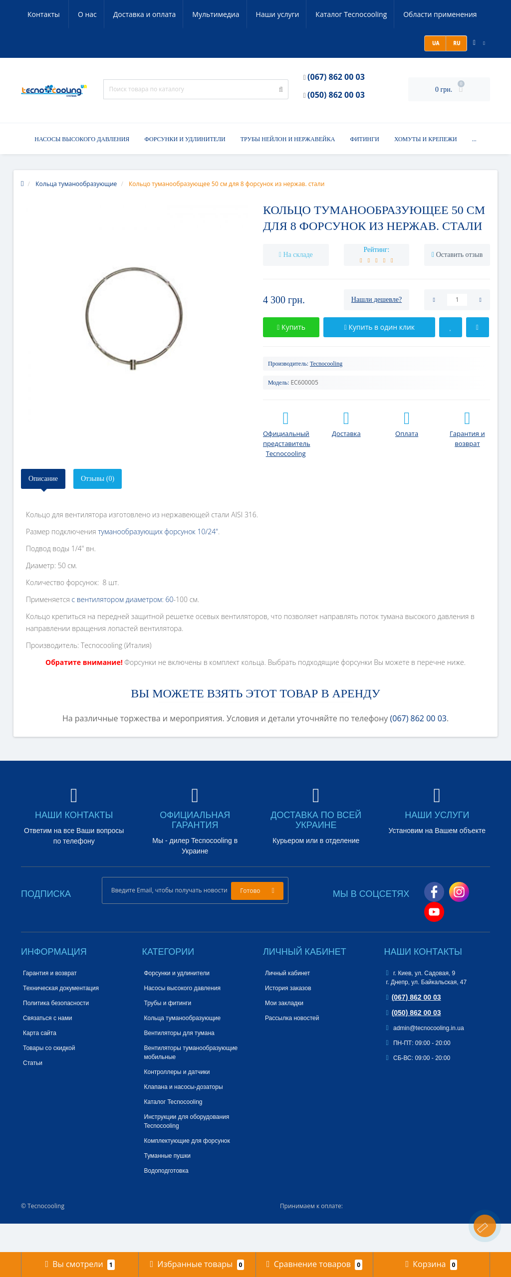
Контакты (44, 43)
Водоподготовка (166, 1199)
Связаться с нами (47, 1047)
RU (456, 71)
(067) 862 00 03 (336, 105)
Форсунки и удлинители (184, 168)
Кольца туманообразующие (182, 1047)
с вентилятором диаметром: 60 (122, 628)
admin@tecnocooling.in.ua (425, 1057)
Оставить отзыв (459, 283)
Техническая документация (61, 1017)
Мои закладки (284, 1032)
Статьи (32, 1091)
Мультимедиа (168, 14)
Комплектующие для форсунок (187, 1169)
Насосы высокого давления (81, 168)
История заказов (288, 1017)
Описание (43, 507)
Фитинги (364, 168)
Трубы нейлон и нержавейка (288, 168)
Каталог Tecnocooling (307, 14)
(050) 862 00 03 (336, 123)
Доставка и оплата (95, 14)
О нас (36, 14)
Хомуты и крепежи (425, 168)
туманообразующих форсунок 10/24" (158, 560)
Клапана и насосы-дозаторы (183, 1115)
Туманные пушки (167, 1184)
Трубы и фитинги (168, 1032)
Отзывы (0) (97, 507)
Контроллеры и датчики (177, 1100)
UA (435, 71)
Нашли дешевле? (376, 328)
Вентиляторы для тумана (179, 1062)
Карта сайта (39, 1062)
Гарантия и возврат (50, 1002)
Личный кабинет (287, 1002)
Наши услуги (232, 14)
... (474, 168)
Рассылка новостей (292, 1047)
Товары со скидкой (49, 1076)
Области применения (397, 14)
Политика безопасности (56, 1032)
